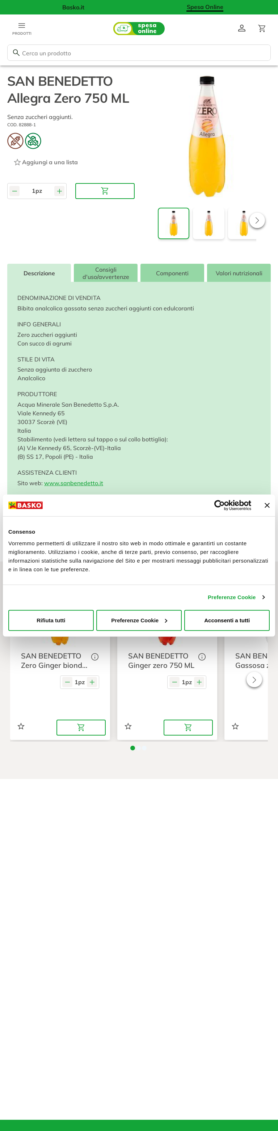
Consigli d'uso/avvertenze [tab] (106, 273)
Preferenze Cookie (232, 597)
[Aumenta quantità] (59, 191)
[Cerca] (16, 52)
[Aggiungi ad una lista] (45, 162)
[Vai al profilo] (241, 28)
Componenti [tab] (172, 273)
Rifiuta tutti (51, 620)
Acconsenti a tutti (227, 620)
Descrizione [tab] (39, 273)
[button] (257, 220)
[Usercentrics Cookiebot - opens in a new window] (219, 505)
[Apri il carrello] (262, 28)
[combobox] (139, 52)
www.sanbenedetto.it (73, 483)
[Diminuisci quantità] (14, 191)
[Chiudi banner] (267, 505)
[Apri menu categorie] (21, 28)
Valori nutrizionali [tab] (239, 273)
